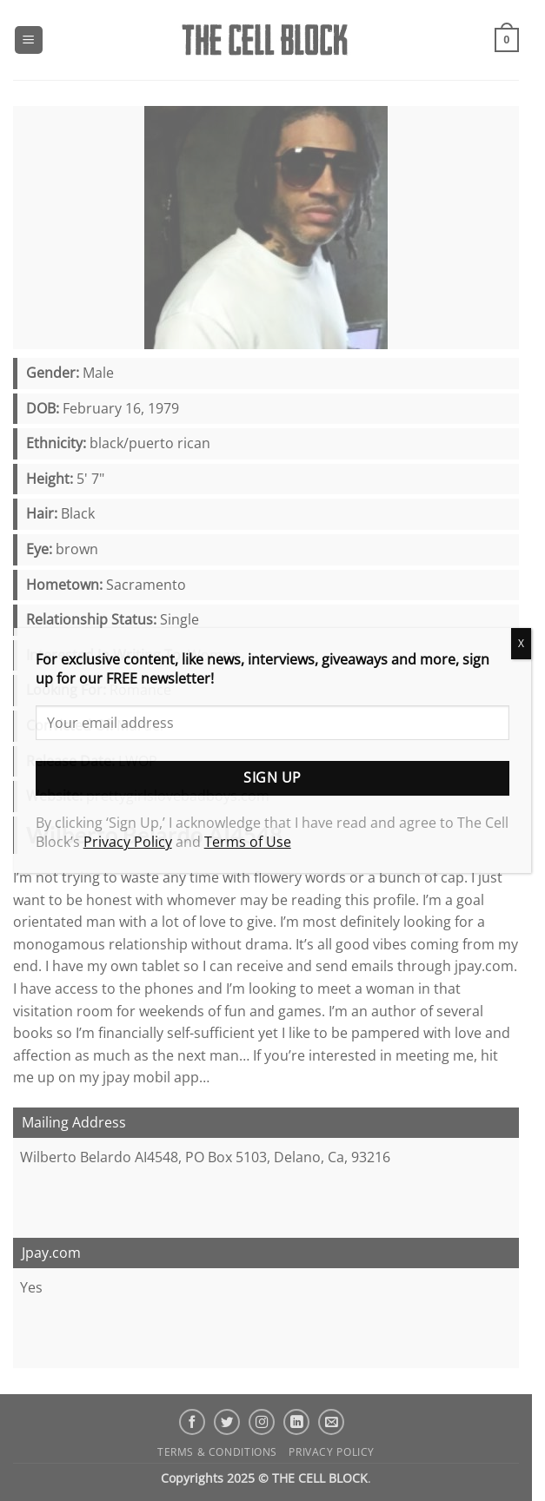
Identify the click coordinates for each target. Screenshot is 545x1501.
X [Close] (521, 643)
